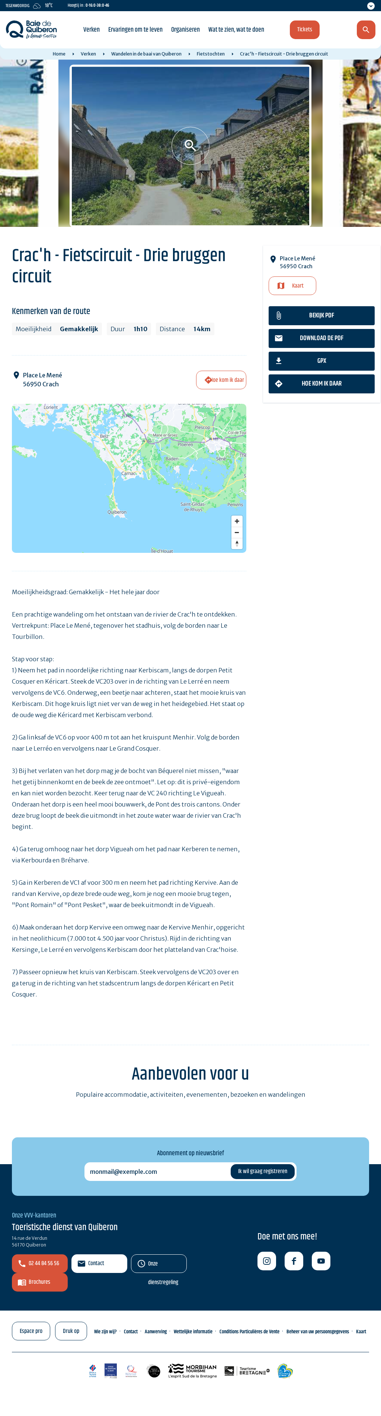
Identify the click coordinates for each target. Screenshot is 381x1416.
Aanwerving (156, 1332)
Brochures (39, 1282)
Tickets (304, 29)
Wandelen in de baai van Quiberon (146, 54)
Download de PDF (321, 338)
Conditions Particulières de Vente (249, 1332)
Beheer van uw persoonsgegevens (317, 1332)
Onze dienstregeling (163, 1266)
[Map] (129, 478)
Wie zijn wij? (105, 1332)
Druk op (71, 1331)
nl (327, 30)
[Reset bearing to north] (237, 543)
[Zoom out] (237, 532)
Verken (91, 30)
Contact (96, 1263)
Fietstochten (211, 54)
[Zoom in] (237, 521)
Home (59, 54)
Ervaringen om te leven (135, 30)
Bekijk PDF (321, 315)
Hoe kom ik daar (322, 383)
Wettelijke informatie (193, 1332)
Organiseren (185, 30)
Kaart (298, 286)
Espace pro (31, 1331)
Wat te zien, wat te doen (236, 30)
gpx (321, 361)
